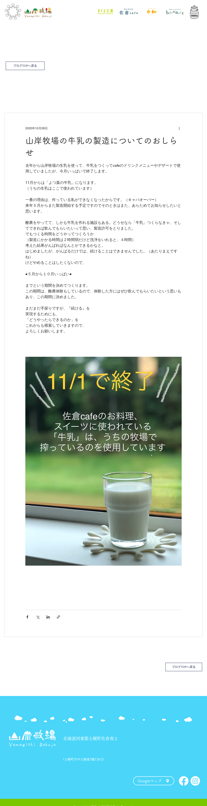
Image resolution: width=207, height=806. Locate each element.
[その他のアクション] (179, 128)
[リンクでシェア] (58, 617)
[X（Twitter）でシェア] (38, 617)
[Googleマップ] (153, 780)
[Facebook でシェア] (27, 617)
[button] (194, 11)
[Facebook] (183, 781)
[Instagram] (195, 781)
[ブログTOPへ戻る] (25, 66)
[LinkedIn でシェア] (48, 617)
